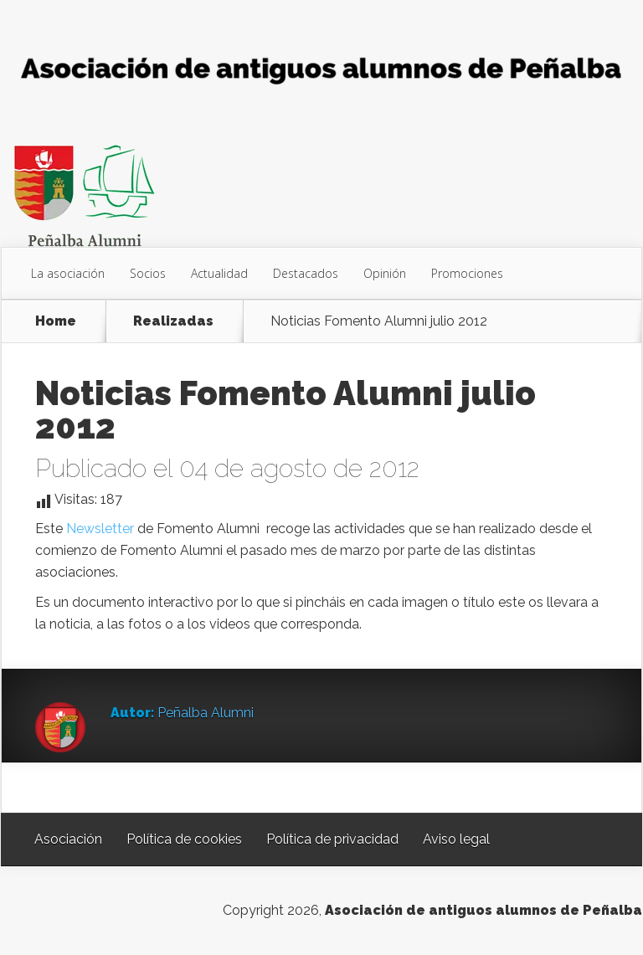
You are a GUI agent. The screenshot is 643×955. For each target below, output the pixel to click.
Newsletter (100, 529)
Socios (148, 273)
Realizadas (173, 321)
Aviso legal (456, 839)
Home (55, 321)
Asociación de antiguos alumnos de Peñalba (483, 910)
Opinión (384, 273)
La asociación (68, 273)
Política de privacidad (332, 839)
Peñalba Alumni (205, 713)
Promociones (467, 273)
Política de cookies (184, 839)
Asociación (68, 839)
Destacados (305, 273)
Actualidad (219, 273)
